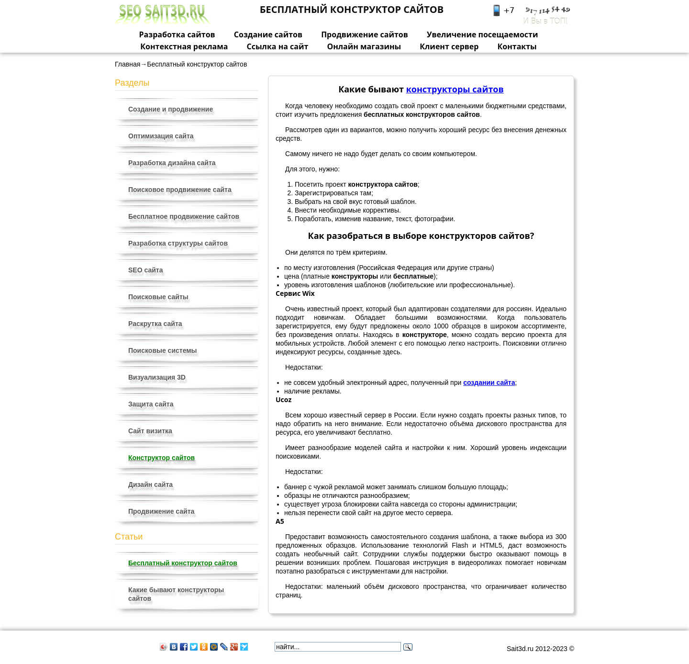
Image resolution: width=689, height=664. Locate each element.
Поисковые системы (162, 350)
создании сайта (489, 382)
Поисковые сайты (158, 297)
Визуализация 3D (157, 377)
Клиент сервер (449, 46)
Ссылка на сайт (278, 46)
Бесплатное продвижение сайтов (183, 216)
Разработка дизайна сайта (172, 163)
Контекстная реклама (184, 46)
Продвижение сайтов (364, 34)
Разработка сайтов (177, 34)
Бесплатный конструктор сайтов (182, 563)
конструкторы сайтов (455, 89)
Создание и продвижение (170, 109)
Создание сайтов (268, 34)
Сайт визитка (150, 431)
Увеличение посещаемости (482, 34)
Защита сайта (151, 404)
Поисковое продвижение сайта (180, 189)
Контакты (517, 46)
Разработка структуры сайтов (178, 243)
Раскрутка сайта (155, 323)
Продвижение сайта (161, 511)
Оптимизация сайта (161, 136)
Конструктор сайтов (161, 457)
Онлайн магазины (364, 46)
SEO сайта (145, 270)
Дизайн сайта (150, 484)
